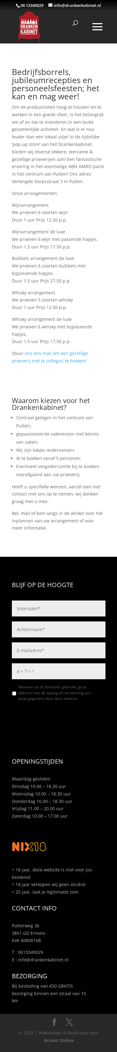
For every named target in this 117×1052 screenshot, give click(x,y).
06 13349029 (32, 5)
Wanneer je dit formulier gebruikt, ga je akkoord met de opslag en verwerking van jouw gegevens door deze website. (54, 692)
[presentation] (59, 718)
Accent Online (59, 1040)
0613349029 (30, 952)
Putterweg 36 (25, 926)
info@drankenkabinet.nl (43, 960)
